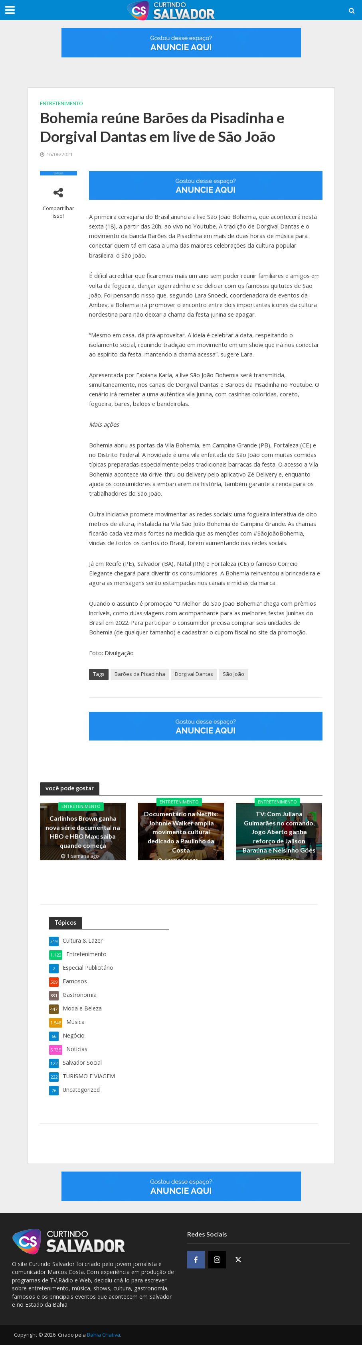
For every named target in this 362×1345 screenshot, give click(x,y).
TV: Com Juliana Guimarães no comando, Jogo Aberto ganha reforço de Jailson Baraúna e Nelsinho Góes (279, 831)
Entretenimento (61, 103)
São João (233, 673)
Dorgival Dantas (194, 673)
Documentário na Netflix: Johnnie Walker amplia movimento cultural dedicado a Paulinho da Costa (180, 832)
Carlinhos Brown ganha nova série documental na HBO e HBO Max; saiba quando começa (83, 831)
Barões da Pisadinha (140, 673)
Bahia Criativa (103, 1334)
